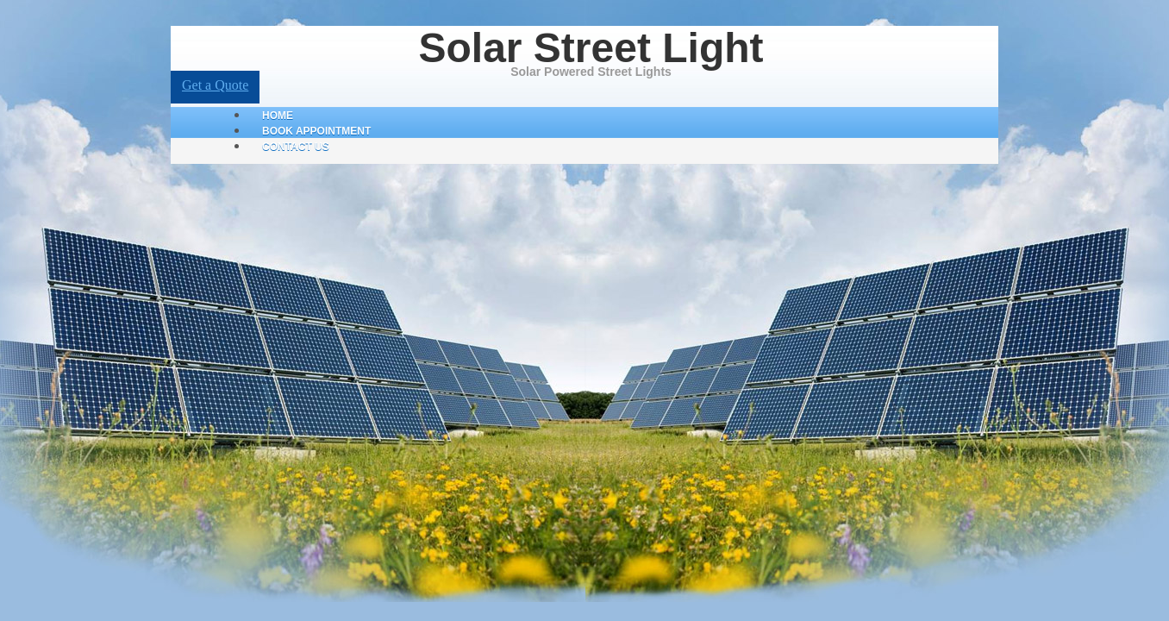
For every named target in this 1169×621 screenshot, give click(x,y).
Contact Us (295, 147)
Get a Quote (215, 85)
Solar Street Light (590, 48)
